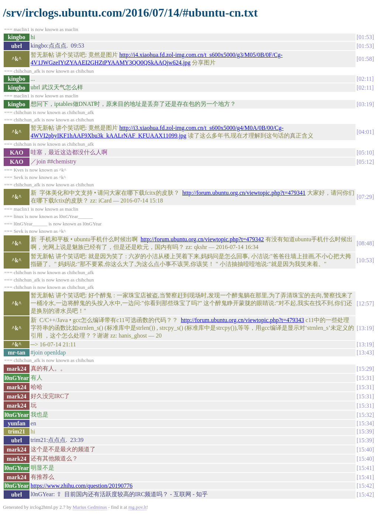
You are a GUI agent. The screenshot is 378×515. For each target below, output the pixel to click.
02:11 (365, 79)
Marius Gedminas (90, 507)
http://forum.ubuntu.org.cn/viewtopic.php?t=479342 (202, 239)
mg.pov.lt (137, 507)
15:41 (365, 468)
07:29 (365, 197)
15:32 (365, 415)
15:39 (365, 431)
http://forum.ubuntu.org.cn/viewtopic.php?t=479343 (242, 320)
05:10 (365, 152)
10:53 (365, 260)
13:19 (365, 328)
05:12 (365, 162)
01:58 (365, 59)
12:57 (365, 303)
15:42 (365, 486)
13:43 (365, 352)
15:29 (365, 369)
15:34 (365, 423)
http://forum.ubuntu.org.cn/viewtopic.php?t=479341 (244, 193)
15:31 (365, 378)
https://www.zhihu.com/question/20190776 (82, 486)
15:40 (365, 449)
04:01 (365, 132)
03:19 (365, 104)
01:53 (365, 37)
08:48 (365, 243)
